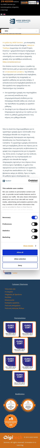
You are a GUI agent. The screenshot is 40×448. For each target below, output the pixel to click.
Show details (28, 246)
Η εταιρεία (9, 292)
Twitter (14, 273)
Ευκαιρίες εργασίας (12, 303)
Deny (20, 265)
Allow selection (20, 259)
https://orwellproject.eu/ (12, 62)
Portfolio (8, 297)
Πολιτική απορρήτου (12, 305)
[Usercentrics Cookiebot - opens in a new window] (28, 181)
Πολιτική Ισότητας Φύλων (14, 308)
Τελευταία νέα (10, 289)
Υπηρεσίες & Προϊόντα (13, 294)
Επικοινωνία (9, 300)
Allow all (20, 252)
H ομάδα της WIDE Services (13, 42)
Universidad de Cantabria (14, 72)
